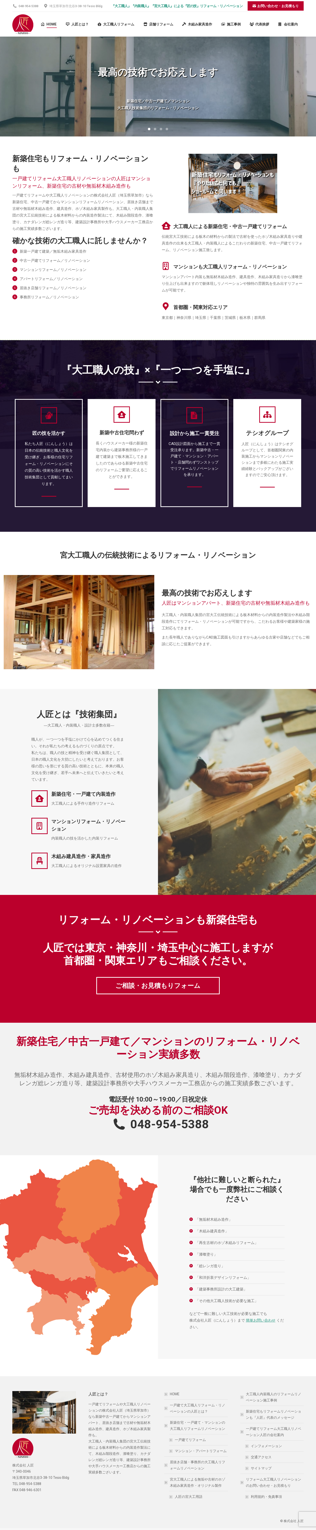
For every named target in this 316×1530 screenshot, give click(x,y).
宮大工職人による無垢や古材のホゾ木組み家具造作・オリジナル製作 (195, 1482)
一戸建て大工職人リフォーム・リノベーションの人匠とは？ (197, 1408)
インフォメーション (266, 1446)
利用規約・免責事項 (266, 1497)
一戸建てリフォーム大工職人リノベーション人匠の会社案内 (271, 1432)
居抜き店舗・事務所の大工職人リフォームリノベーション (197, 1465)
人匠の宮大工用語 (188, 1497)
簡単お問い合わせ (261, 1320)
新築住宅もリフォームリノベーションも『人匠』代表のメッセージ (273, 1414)
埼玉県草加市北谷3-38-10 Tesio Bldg (72, 6)
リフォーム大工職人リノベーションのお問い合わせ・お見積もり (271, 1482)
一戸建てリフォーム (190, 1440)
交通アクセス (261, 1457)
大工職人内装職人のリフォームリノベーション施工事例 (273, 1397)
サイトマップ (261, 1468)
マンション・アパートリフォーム (201, 1451)
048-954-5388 (25, 6)
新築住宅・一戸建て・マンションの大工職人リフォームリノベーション (195, 1425)
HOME (174, 1394)
